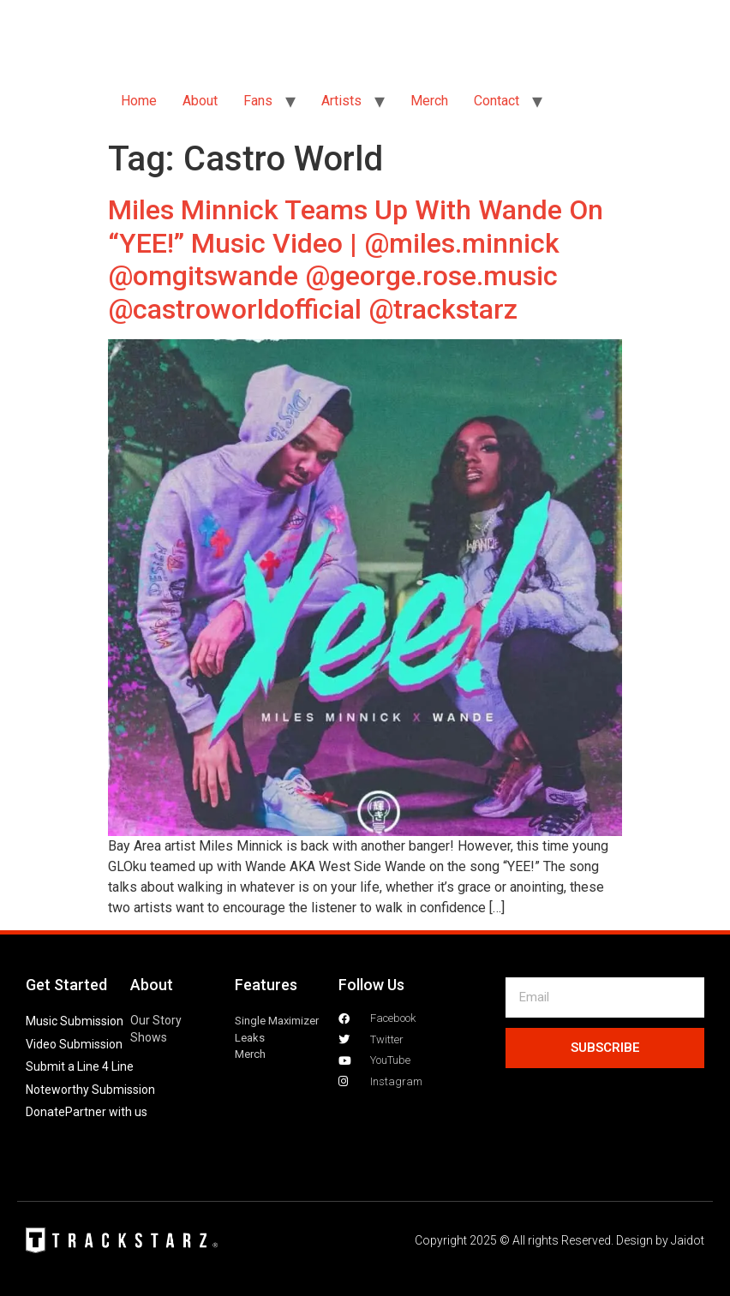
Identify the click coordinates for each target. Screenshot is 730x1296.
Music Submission (74, 1021)
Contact (496, 101)
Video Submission (74, 1044)
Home (139, 101)
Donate (45, 1112)
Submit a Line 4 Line (80, 1066)
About (200, 101)
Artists (341, 101)
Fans (257, 101)
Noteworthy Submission (90, 1089)
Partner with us (106, 1112)
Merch (429, 101)
